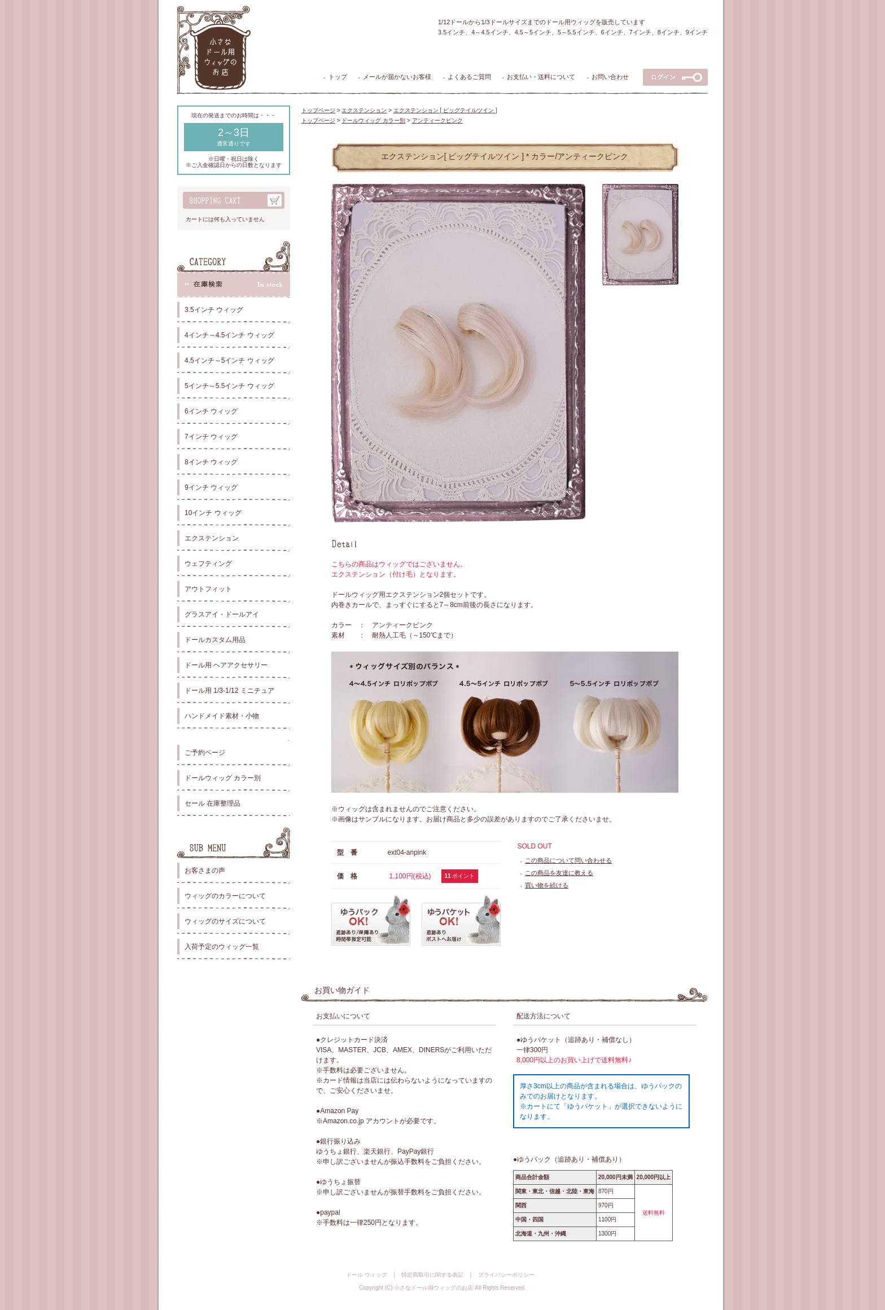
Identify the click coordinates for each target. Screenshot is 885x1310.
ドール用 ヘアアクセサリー (226, 665)
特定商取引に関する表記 (432, 1275)
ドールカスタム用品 (215, 640)
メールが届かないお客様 (397, 76)
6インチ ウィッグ (211, 411)
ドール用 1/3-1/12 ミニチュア (229, 690)
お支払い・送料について (541, 76)
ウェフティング (208, 564)
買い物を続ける (546, 885)
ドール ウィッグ (366, 1275)
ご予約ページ (205, 753)
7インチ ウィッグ (211, 437)
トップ (337, 76)
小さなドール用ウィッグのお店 (433, 1288)
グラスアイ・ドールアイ (222, 614)
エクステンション (212, 538)
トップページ (318, 110)
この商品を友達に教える (559, 872)
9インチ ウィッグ (211, 487)
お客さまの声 (205, 870)
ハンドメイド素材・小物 (222, 716)
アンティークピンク (437, 120)
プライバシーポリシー (506, 1275)
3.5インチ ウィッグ (214, 310)
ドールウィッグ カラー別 (223, 778)
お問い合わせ (610, 76)
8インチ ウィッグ (211, 462)
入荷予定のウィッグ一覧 (222, 947)
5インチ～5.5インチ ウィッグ (229, 386)
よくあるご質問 (469, 76)
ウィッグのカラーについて (225, 896)
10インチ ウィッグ (213, 513)
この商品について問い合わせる (568, 860)
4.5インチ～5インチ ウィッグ (229, 360)
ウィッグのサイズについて (225, 921)
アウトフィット (208, 589)
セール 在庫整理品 (212, 803)
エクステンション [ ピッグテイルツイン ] (445, 110)
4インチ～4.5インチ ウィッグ (229, 335)
